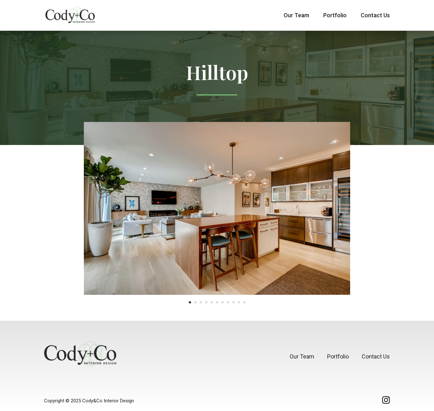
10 (239, 302)
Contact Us (375, 16)
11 (244, 302)
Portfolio (335, 16)
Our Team (296, 16)
